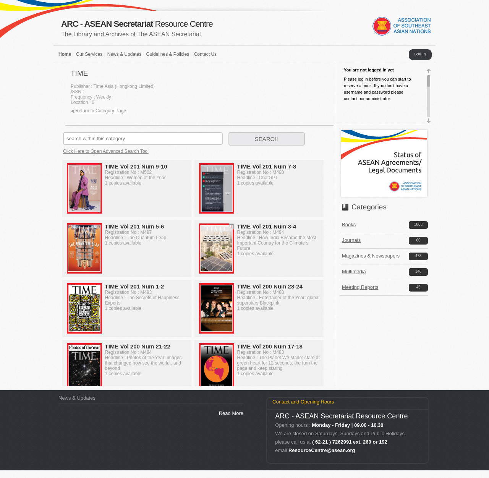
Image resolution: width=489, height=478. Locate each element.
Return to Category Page (100, 110)
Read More (231, 413)
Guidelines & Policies (167, 54)
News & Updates (124, 54)
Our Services (89, 54)
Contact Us (205, 54)
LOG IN (420, 54)
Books (349, 224)
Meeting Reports (360, 287)
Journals (351, 240)
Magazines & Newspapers (371, 256)
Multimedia (354, 271)
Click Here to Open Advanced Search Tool (106, 151)
